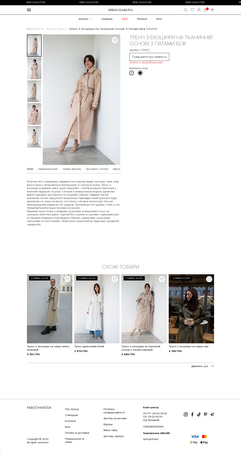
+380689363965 (153, 426)
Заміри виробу (72, 169)
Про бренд (72, 409)
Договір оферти (114, 436)
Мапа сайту (110, 430)
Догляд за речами (115, 418)
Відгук (116, 169)
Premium (142, 19)
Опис (30, 169)
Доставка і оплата (97, 169)
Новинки (106, 19)
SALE (125, 19)
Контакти (70, 421)
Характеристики (48, 169)
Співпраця (71, 415)
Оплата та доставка (77, 432)
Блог (159, 19)
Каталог (83, 19)
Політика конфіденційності (114, 411)
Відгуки (108, 424)
